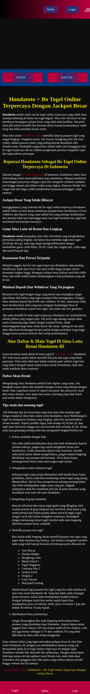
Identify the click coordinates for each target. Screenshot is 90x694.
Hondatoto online (32, 135)
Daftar (50, 9)
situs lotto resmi (64, 354)
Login (72, 9)
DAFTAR (60, 77)
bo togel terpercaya (33, 174)
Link (75, 687)
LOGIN (14, 77)
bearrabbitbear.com (15, 670)
